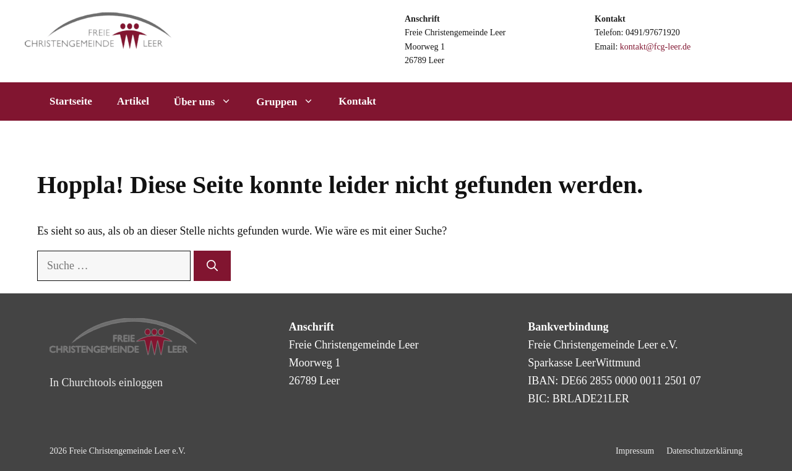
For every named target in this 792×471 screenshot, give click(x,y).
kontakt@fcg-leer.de (655, 46)
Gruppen (291, 101)
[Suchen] (212, 266)
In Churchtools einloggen (106, 382)
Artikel (133, 101)
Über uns (209, 101)
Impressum (635, 451)
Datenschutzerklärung (704, 451)
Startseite (71, 101)
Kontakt (357, 101)
